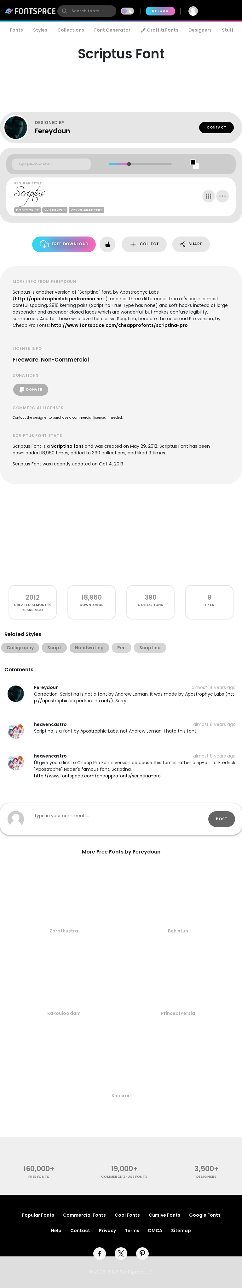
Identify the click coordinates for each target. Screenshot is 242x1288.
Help (56, 1230)
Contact (216, 127)
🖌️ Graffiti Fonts (159, 30)
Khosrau (121, 1096)
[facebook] (99, 1253)
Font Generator (112, 30)
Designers (200, 30)
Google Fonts (205, 1215)
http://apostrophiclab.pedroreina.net (59, 299)
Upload (160, 11)
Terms (132, 1230)
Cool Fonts (127, 1215)
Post (222, 819)
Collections (70, 30)
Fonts (16, 30)
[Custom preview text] (51, 164)
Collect (144, 244)
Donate (31, 389)
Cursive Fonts (164, 1215)
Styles (40, 30)
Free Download (64, 244)
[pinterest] (142, 1253)
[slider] (129, 164)
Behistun (178, 931)
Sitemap (181, 1230)
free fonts (38, 1176)
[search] (86, 11)
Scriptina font (67, 446)
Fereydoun (52, 130)
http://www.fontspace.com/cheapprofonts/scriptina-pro (119, 325)
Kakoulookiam (64, 1013)
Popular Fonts (38, 1215)
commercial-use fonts (124, 1176)
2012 (33, 597)
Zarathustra (63, 931)
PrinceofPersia (178, 1013)
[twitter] (121, 1253)
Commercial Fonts (84, 1215)
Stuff (227, 30)
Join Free (221, 11)
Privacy (107, 1230)
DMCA (155, 1230)
